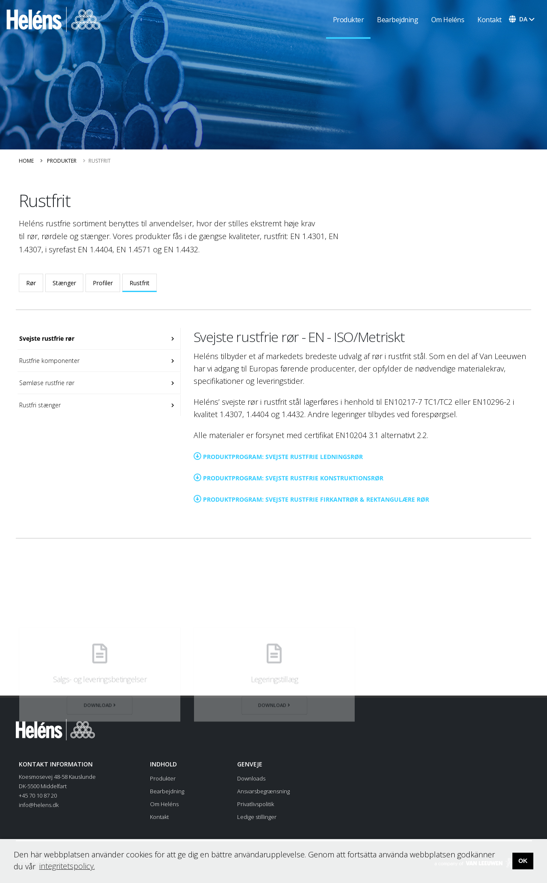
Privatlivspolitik (255, 804)
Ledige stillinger (256, 817)
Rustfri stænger (39, 405)
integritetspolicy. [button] (67, 866)
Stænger (64, 283)
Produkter (348, 19)
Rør (31, 283)
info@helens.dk (39, 805)
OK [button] (523, 860)
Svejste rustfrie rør (46, 338)
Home (26, 160)
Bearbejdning (397, 19)
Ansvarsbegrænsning (263, 791)
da (523, 19)
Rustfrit (139, 283)
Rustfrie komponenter (48, 361)
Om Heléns (448, 19)
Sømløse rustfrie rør (46, 383)
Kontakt (489, 19)
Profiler (103, 283)
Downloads (251, 778)
